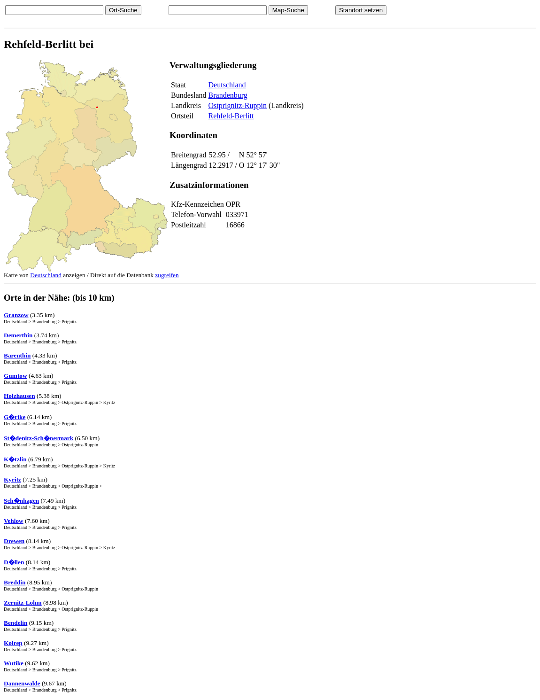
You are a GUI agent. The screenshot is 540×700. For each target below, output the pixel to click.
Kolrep (13, 642)
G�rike (14, 416)
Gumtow (15, 375)
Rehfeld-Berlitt (231, 116)
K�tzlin (15, 459)
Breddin (14, 582)
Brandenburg (227, 95)
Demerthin (18, 335)
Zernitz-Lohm (23, 602)
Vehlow (13, 520)
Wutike (13, 663)
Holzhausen (19, 395)
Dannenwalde (22, 683)
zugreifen (166, 275)
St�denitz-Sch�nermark (38, 438)
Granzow (16, 315)
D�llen (14, 562)
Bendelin (15, 622)
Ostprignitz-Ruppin (237, 105)
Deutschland (227, 85)
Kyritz (12, 479)
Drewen (14, 540)
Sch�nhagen (21, 500)
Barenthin (17, 355)
